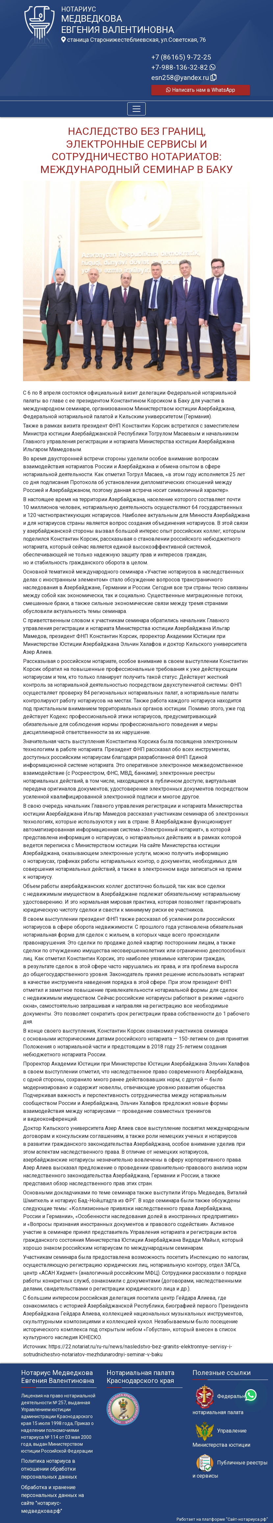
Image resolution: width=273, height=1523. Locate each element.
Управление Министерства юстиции (221, 1434)
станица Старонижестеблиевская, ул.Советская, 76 (133, 40)
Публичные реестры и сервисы (230, 1466)
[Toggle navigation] (136, 108)
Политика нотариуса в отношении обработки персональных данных (49, 1469)
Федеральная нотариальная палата (221, 1400)
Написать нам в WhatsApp (200, 90)
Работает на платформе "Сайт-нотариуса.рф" (222, 1519)
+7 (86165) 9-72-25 (181, 57)
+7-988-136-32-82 (183, 67)
